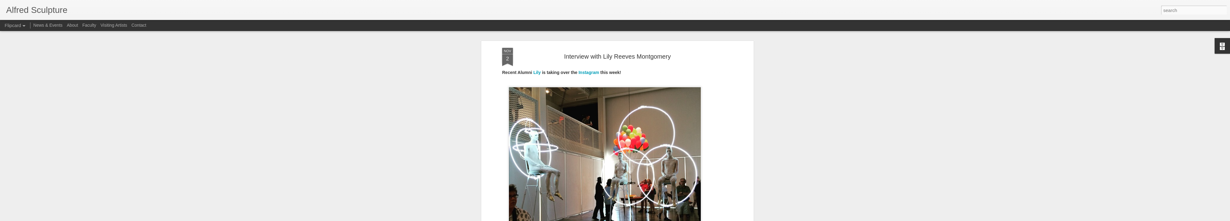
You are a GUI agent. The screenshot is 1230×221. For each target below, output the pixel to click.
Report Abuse (652, 217)
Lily (537, 39)
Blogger (634, 217)
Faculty (89, 25)
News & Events (47, 25)
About (72, 25)
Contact (138, 25)
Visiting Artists (114, 25)
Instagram (588, 39)
